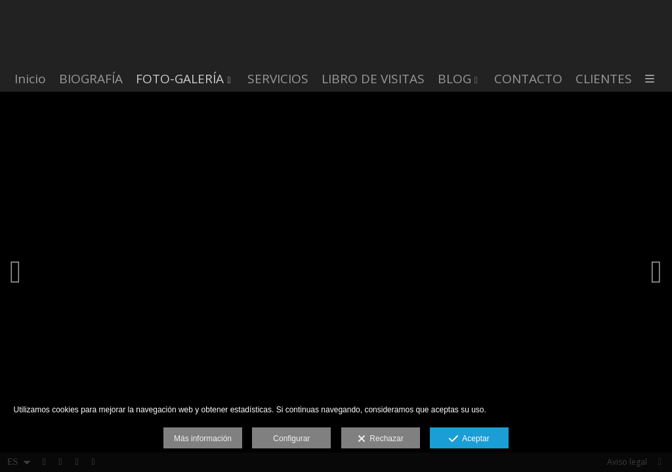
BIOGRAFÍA (91, 79)
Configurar (291, 438)
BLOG (454, 79)
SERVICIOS (277, 79)
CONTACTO (528, 79)
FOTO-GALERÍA (180, 79)
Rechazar (381, 439)
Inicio (30, 79)
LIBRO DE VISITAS (373, 79)
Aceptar (469, 439)
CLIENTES (604, 79)
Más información (203, 438)
